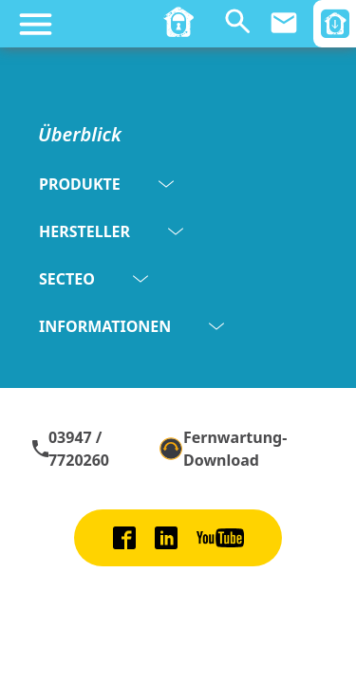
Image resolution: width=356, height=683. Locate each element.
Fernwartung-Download (223, 449)
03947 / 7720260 (69, 449)
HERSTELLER (111, 231)
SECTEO (93, 278)
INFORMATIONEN (131, 326)
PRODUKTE (106, 184)
